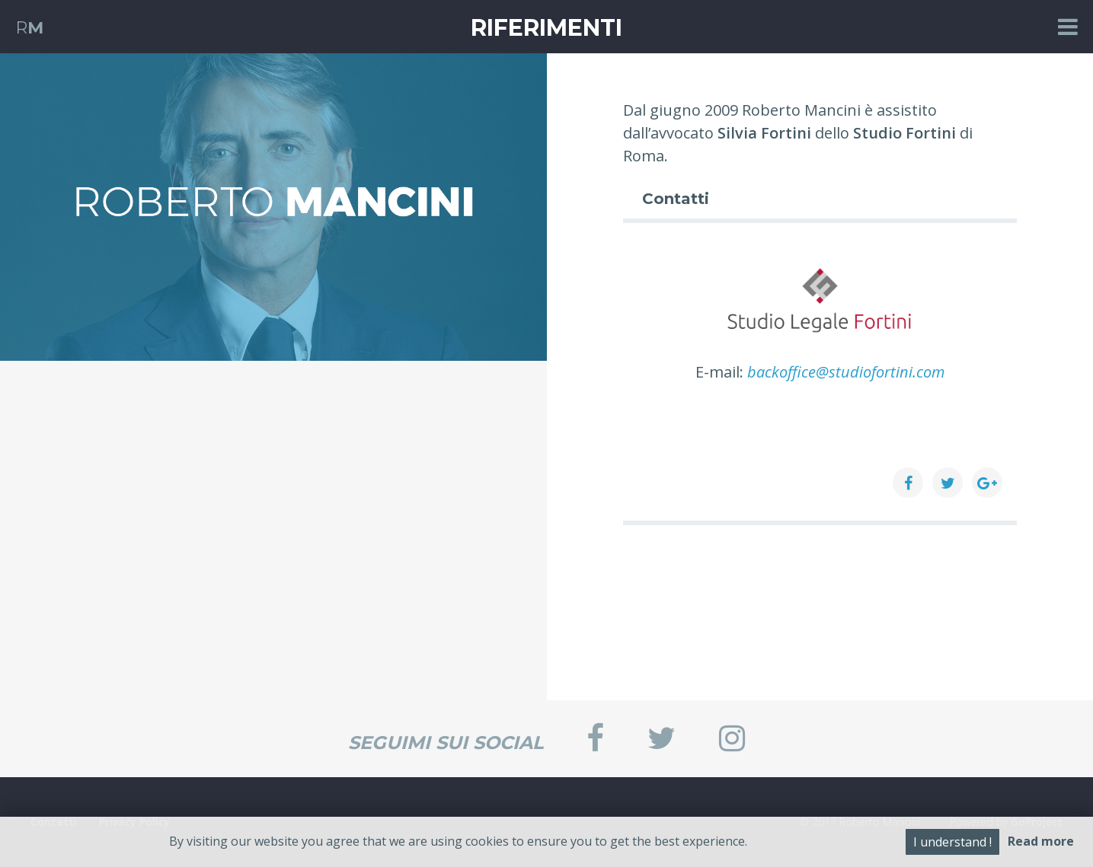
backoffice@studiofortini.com (845, 372)
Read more (1041, 841)
